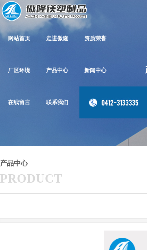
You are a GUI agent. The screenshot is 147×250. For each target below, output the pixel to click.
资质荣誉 (95, 38)
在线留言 (19, 102)
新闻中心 (95, 70)
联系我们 (57, 102)
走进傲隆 (57, 38)
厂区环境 (19, 70)
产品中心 (57, 70)
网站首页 (19, 38)
